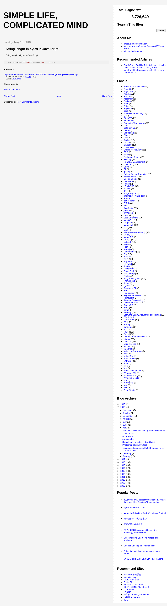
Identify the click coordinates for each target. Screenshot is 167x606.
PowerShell (129, 271)
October (127, 413)
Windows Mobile (131, 378)
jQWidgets (128, 213)
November (128, 410)
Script (126, 310)
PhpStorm (128, 261)
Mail (126, 227)
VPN (126, 366)
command (128, 120)
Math (126, 230)
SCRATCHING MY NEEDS (136, 587)
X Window (128, 383)
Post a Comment (12, 90)
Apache (127, 94)
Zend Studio (129, 390)
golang (127, 171)
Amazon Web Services (134, 86)
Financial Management (134, 162)
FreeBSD (128, 164)
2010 (123, 480)
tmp (125, 329)
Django (127, 135)
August (126, 419)
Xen (125, 385)
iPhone (127, 198)
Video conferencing (133, 351)
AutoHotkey (127, 436)
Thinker (127, 592)
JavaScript (16, 79)
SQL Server (129, 319)
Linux (126, 215)
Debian (127, 130)
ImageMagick (130, 193)
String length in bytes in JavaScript (32, 49)
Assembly (128, 99)
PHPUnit (128, 264)
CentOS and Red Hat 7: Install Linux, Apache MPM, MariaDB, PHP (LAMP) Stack (145, 66)
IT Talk (127, 203)
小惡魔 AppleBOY (132, 597)
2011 (123, 477)
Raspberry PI (130, 288)
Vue (125, 368)
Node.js (127, 249)
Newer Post (9, 96)
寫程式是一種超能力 (133, 524)
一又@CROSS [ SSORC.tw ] (137, 594)
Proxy (126, 283)
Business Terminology (134, 113)
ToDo (126, 332)
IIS (125, 191)
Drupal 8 (128, 145)
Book (126, 111)
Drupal (127, 142)
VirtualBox (128, 356)
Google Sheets (131, 179)
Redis (126, 290)
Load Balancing (131, 218)
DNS (126, 137)
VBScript (128, 349)
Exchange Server (132, 157)
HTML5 (127, 188)
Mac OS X (128, 220)
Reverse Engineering (133, 300)
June (125, 425)
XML (126, 387)
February (127, 453)
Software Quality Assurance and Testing (142, 315)
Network (127, 242)
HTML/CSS (129, 186)
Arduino (127, 96)
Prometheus (129, 281)
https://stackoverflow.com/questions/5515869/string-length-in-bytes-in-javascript (41, 74)
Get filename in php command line (140, 546)
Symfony (128, 327)
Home (58, 96)
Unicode (127, 341)
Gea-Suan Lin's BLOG (134, 584)
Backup (127, 101)
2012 (123, 474)
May (125, 428)
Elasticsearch (130, 147)
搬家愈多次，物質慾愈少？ (136, 518)
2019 (123, 404)
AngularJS (128, 91)
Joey (126, 600)
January (127, 456)
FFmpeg (127, 159)
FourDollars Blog (131, 579)
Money (127, 235)
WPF (126, 380)
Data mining (129, 128)
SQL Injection (130, 317)
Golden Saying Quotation (135, 174)
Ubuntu (127, 339)
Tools (126, 334)
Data (126, 125)
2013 (123, 471)
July (125, 422)
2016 (123, 462)
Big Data (128, 108)
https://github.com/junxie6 (135, 44)
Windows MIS (130, 375)
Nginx (126, 247)
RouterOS (128, 305)
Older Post (107, 96)
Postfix (127, 266)
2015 (123, 465)
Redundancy (129, 293)
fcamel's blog (130, 577)
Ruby (126, 307)
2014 (123, 468)
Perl (125, 254)
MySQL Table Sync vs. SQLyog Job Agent (143, 559)
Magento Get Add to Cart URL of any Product (145, 513)
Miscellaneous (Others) (134, 232)
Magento (128, 222)
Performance (130, 251)
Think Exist (129, 589)
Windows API (130, 373)
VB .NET (128, 346)
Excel (126, 154)
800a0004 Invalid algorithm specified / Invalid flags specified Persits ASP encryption (145, 501)
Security (127, 312)
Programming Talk (132, 278)
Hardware (128, 181)
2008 (123, 486)
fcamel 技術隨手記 (132, 574)
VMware (127, 361)
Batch (126, 106)
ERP (126, 152)
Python (127, 285)
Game (126, 167)
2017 (123, 459)
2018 (123, 407)
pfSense (127, 256)
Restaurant (129, 298)
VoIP (126, 363)
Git (125, 169)
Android (127, 89)
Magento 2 (129, 225)
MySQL (127, 239)
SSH (126, 322)
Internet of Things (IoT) (134, 196)
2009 (123, 483)
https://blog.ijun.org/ (133, 51)
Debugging (129, 133)
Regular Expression (133, 295)
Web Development (132, 370)
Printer (127, 276)
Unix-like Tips (130, 344)
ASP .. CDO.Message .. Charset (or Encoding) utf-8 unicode (140, 531)
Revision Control (131, 302)
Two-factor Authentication (135, 336)
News (126, 244)
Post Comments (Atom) (28, 102)
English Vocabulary (133, 150)
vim (125, 353)
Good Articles (130, 176)
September (128, 416)
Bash (126, 103)
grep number (128, 439)
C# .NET (128, 118)
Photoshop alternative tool (134, 445)
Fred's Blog (129, 582)
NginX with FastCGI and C (136, 507)
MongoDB (128, 237)
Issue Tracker (130, 201)
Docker (127, 140)
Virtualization (130, 358)
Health (127, 184)
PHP (126, 259)
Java (126, 205)
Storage (127, 324)
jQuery (127, 210)
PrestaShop (129, 273)
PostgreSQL (129, 268)
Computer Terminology (134, 123)
